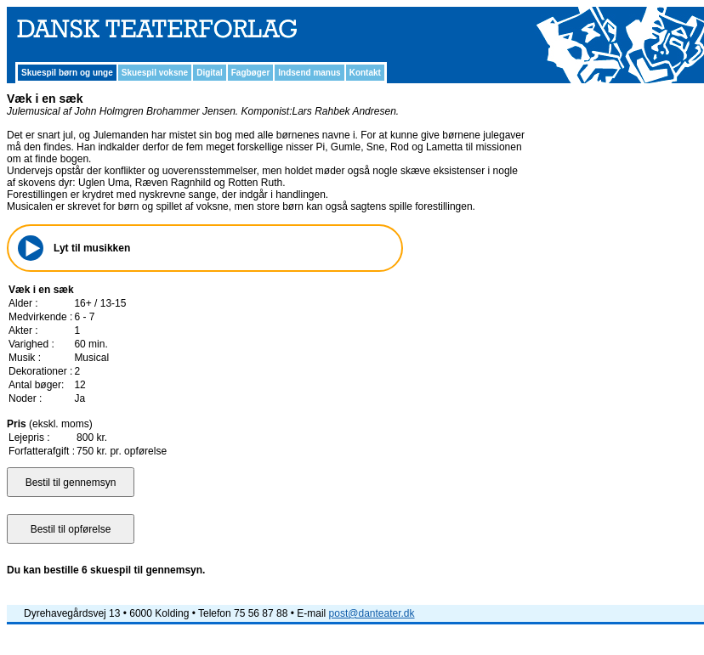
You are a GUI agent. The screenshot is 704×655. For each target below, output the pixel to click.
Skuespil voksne (155, 72)
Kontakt (365, 72)
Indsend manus (309, 72)
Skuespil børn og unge (67, 72)
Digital (209, 72)
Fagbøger (250, 72)
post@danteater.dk (372, 613)
